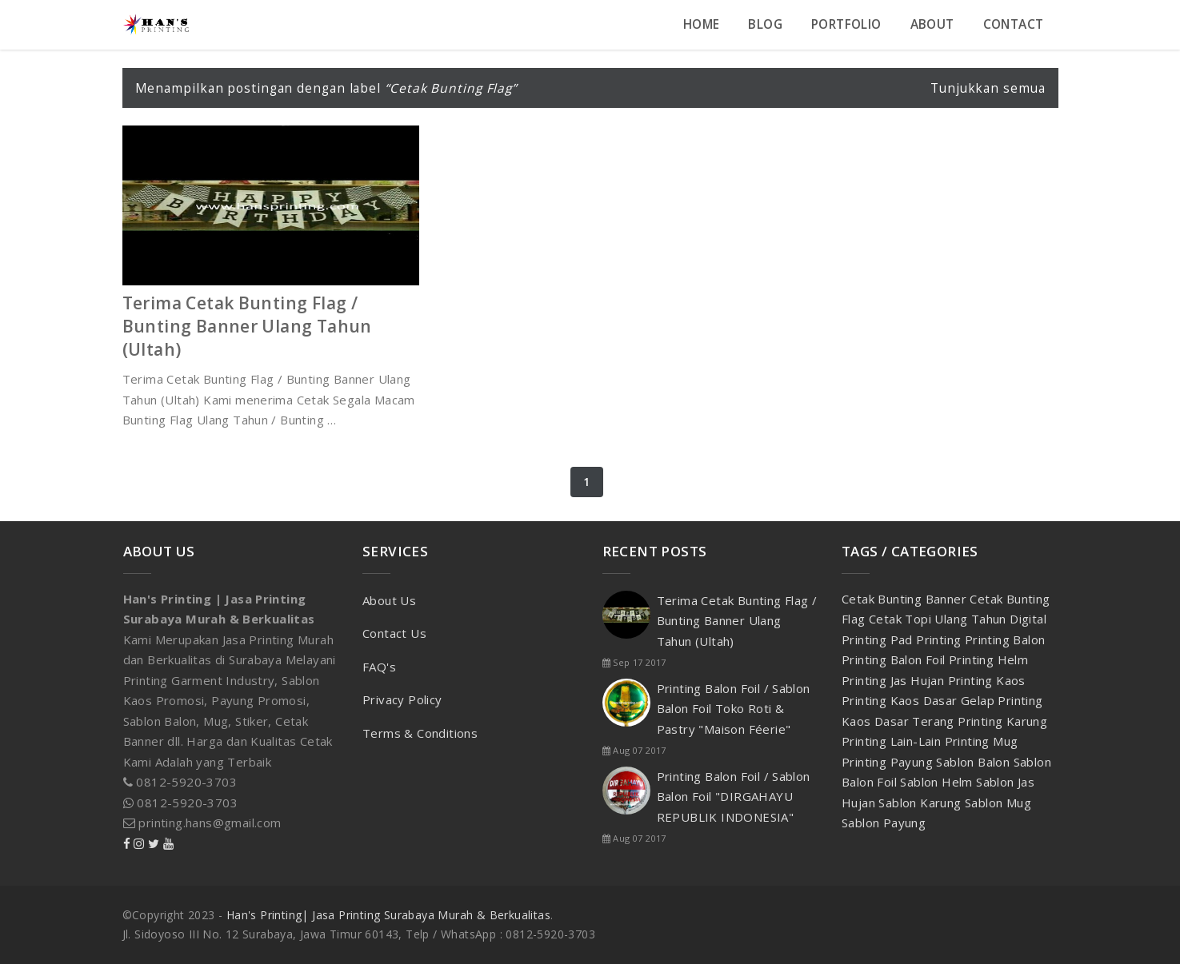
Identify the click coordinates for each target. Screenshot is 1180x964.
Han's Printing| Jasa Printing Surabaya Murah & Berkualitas (388, 914)
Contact (1013, 24)
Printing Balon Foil (895, 659)
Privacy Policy (402, 699)
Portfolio (846, 24)
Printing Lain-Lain (893, 741)
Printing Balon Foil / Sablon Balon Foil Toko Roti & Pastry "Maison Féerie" (733, 708)
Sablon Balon (974, 762)
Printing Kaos (987, 680)
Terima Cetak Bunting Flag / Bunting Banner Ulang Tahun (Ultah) (247, 326)
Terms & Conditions (420, 733)
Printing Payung (889, 762)
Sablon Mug (998, 803)
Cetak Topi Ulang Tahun (939, 619)
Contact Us (394, 633)
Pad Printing (927, 639)
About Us (389, 600)
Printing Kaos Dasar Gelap (920, 700)
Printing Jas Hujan (895, 680)
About (932, 24)
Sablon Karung (921, 803)
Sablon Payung (884, 823)
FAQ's (379, 667)
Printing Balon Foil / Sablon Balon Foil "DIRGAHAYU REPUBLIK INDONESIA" (733, 796)
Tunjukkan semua (988, 88)
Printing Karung (1002, 721)
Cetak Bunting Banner (906, 599)
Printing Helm (988, 659)
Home (701, 24)
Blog (765, 24)
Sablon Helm (938, 782)
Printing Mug (981, 741)
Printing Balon (1005, 639)
